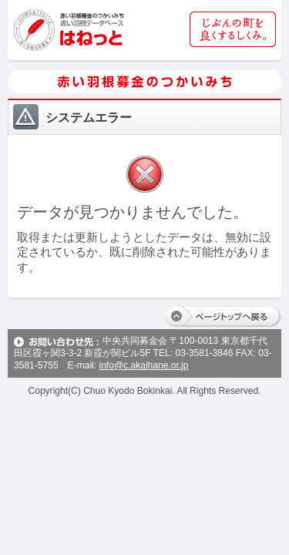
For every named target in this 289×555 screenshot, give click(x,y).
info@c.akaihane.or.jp (143, 365)
